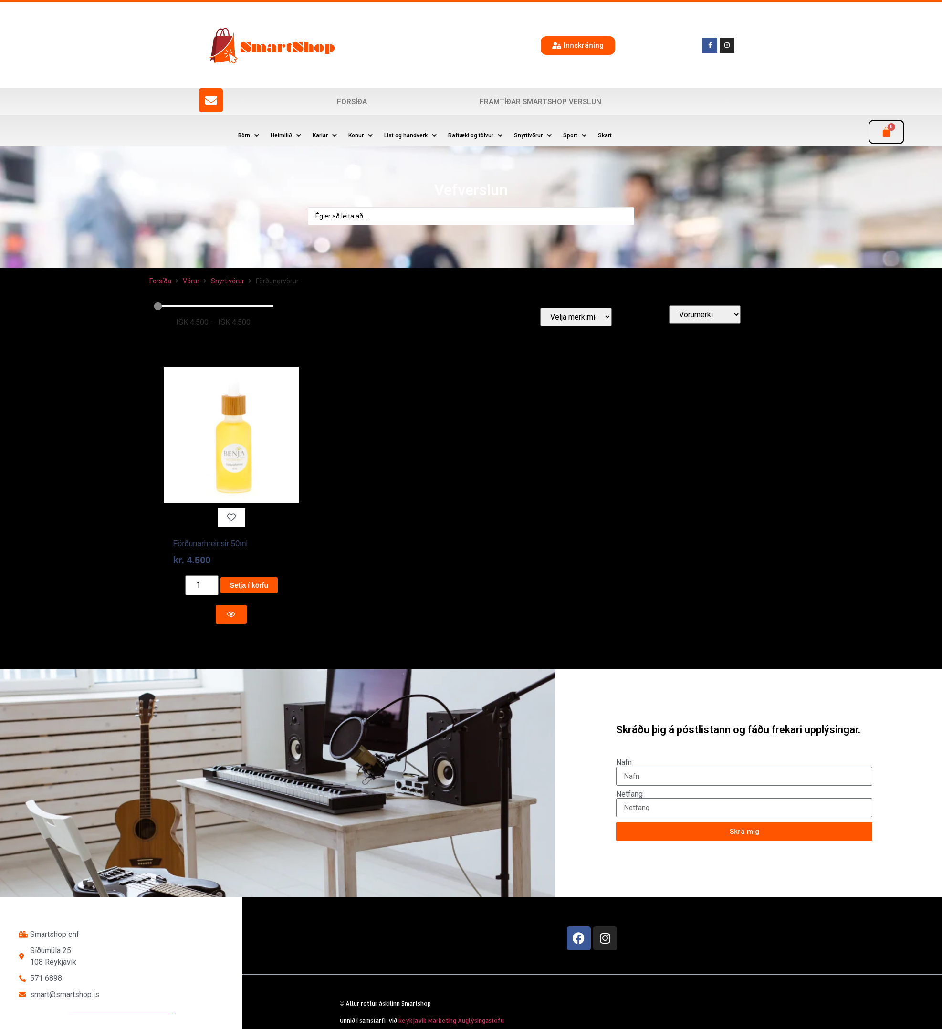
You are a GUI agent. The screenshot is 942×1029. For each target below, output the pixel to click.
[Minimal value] (213, 306)
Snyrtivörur (227, 281)
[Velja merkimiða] (576, 317)
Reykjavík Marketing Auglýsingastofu (451, 1020)
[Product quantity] (202, 585)
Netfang (629, 794)
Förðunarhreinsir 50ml (210, 544)
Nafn (624, 763)
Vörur (191, 281)
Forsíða (352, 101)
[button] (249, 135)
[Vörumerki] (705, 314)
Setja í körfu (249, 585)
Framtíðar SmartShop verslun (540, 101)
